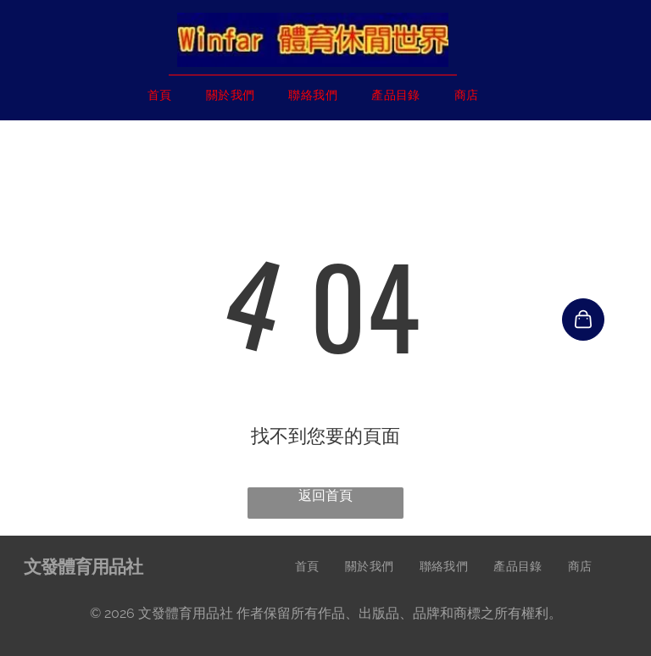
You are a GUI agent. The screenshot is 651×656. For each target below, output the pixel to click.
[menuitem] (160, 96)
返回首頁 (325, 495)
